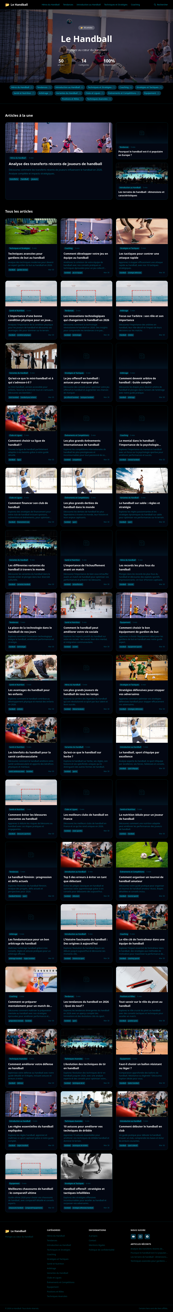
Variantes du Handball (68, 93)
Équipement (151, 93)
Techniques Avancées (99, 99)
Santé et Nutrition (24, 93)
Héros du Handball (51, 4)
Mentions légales (97, 1245)
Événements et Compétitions (124, 93)
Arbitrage (45, 93)
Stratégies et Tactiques (149, 87)
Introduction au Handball (89, 4)
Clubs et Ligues (95, 93)
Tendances (68, 4)
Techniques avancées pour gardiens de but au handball (149, 1261)
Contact (92, 1240)
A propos (93, 1235)
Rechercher (161, 4)
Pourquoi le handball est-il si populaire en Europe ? (149, 1252)
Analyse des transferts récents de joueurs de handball (146, 1248)
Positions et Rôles (72, 99)
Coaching (135, 4)
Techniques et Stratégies (115, 4)
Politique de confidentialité (101, 1249)
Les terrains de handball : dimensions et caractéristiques (148, 1256)
